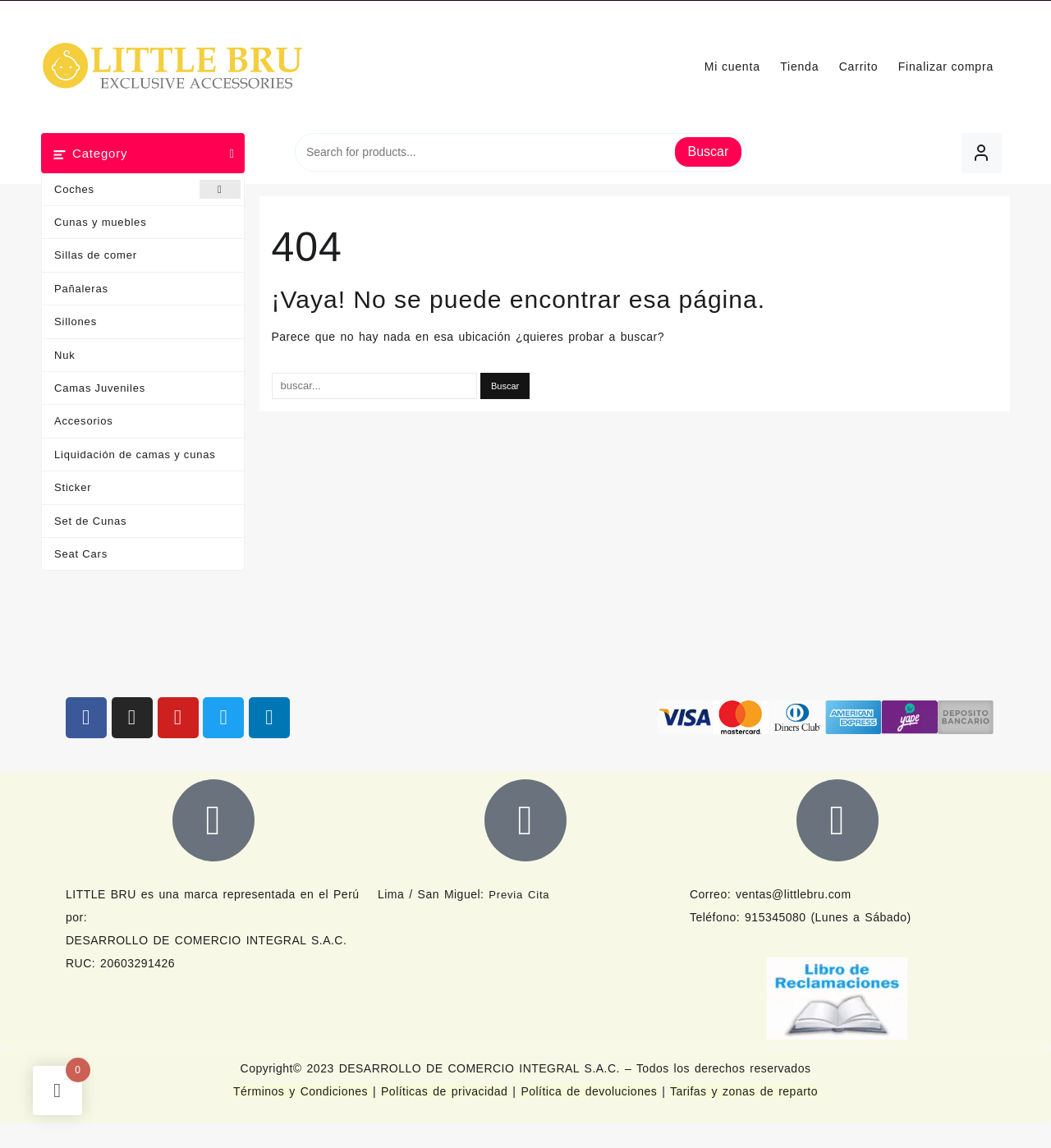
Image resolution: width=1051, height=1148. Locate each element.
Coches (147, 189)
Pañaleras (81, 288)
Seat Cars (81, 554)
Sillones (75, 321)
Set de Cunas (90, 521)
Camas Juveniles (99, 388)
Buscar (708, 151)
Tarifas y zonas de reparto (744, 1091)
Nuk (65, 355)
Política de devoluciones (589, 1091)
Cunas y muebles (100, 222)
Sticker (72, 487)
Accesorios (83, 421)
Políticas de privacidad (444, 1091)
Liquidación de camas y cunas (135, 454)
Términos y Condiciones (303, 1091)
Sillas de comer (95, 255)
